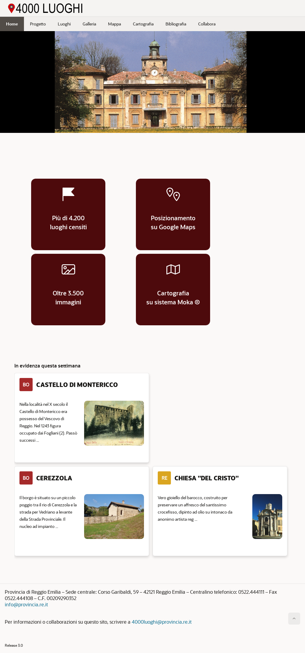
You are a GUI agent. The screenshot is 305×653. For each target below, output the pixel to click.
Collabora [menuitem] (207, 24)
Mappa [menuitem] (114, 24)
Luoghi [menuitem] (64, 24)
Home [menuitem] (12, 24)
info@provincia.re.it (26, 604)
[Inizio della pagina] (294, 619)
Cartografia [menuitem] (143, 24)
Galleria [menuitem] (89, 24)
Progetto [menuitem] (38, 24)
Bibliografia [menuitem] (176, 24)
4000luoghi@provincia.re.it (162, 622)
